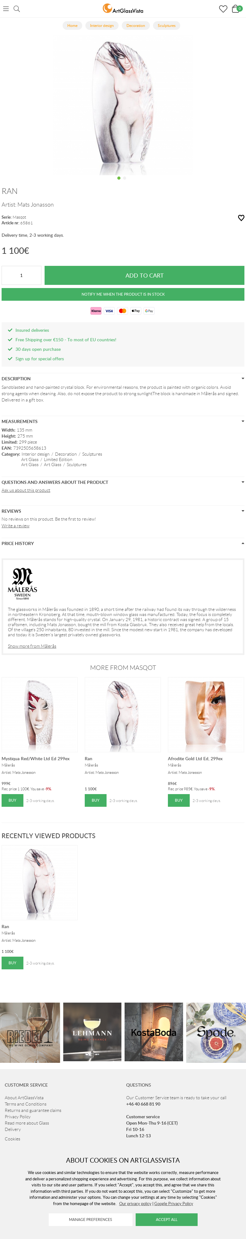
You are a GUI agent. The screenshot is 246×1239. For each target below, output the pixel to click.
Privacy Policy (18, 1116)
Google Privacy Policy (173, 1203)
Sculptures (92, 454)
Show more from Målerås (32, 646)
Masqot (19, 217)
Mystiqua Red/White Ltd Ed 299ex (36, 758)
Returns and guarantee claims (33, 1110)
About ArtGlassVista (24, 1097)
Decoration (66, 454)
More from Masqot (123, 667)
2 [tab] (124, 183)
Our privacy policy (135, 1203)
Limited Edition (58, 459)
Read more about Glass (27, 1123)
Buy (12, 800)
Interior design (36, 454)
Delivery (13, 1129)
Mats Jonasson (35, 205)
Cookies (12, 1138)
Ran (88, 758)
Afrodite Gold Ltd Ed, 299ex (195, 758)
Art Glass (30, 459)
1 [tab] (118, 183)
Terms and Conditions (25, 1104)
